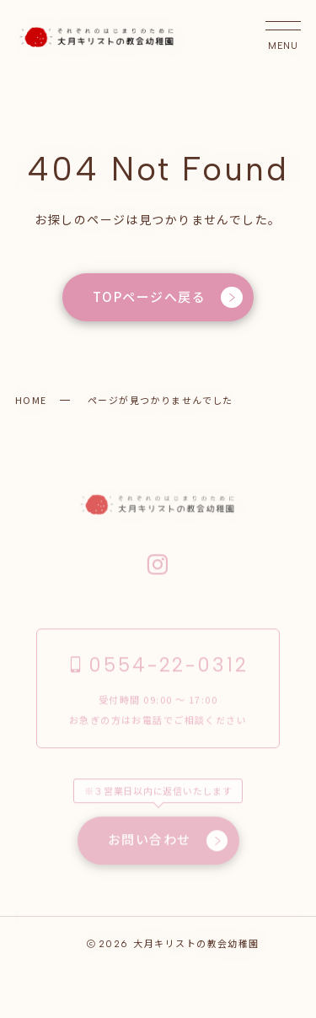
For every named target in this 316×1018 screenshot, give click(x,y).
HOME (31, 400)
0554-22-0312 (157, 665)
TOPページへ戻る (168, 297)
